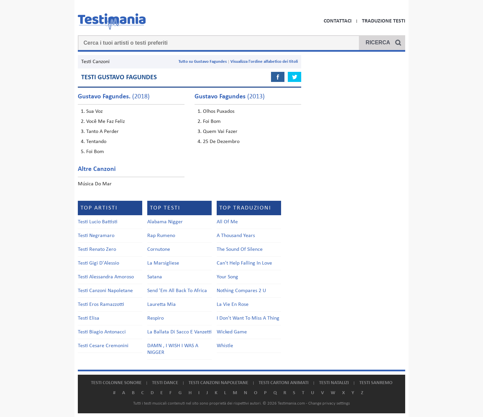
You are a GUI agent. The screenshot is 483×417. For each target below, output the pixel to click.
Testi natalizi (334, 382)
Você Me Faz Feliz (105, 121)
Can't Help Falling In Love (244, 263)
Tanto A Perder (102, 131)
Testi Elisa (88, 318)
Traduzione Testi (383, 21)
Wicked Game (232, 332)
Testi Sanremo (375, 382)
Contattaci (338, 21)
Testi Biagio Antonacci (102, 332)
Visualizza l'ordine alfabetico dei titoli (264, 61)
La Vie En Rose (233, 304)
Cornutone (158, 249)
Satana (154, 277)
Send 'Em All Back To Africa (177, 290)
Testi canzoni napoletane (218, 382)
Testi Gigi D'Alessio (98, 263)
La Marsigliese (163, 263)
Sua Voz (94, 111)
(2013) (230, 96)
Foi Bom (95, 151)
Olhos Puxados (218, 111)
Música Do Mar (95, 184)
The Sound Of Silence (240, 249)
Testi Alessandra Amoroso (106, 277)
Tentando (96, 141)
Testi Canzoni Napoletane (105, 290)
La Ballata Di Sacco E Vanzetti (179, 332)
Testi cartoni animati (284, 382)
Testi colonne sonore (116, 382)
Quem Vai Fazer (220, 131)
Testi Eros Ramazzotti (101, 304)
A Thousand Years (236, 235)
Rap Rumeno (161, 235)
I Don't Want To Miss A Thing (248, 318)
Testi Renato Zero (97, 249)
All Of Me (227, 222)
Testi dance (165, 382)
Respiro (155, 318)
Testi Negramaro (96, 235)
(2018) (114, 96)
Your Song (227, 277)
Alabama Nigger (165, 222)
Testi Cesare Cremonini (103, 346)
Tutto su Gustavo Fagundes (202, 61)
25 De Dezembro (221, 141)
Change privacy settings (329, 403)
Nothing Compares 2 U (241, 290)
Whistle (225, 346)
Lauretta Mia (161, 304)
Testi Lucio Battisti (97, 222)
